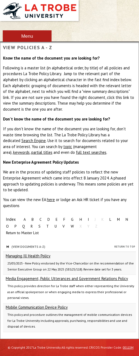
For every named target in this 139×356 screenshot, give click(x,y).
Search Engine (33, 140)
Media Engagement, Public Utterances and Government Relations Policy (67, 278)
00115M (128, 347)
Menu (27, 36)
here (51, 199)
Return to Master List (22, 232)
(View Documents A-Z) (28, 247)
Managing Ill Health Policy (28, 255)
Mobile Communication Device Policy (37, 307)
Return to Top (124, 246)
